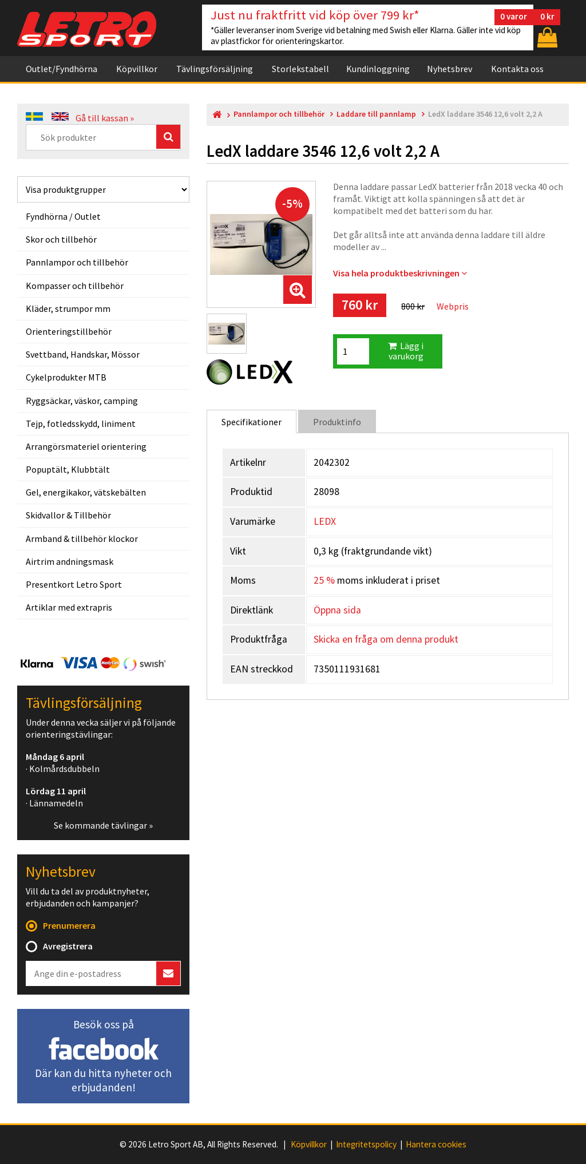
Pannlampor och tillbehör (77, 262)
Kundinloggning (378, 68)
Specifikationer (251, 421)
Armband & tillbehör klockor (82, 538)
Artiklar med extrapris (69, 607)
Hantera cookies (436, 1144)
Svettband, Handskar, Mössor (83, 354)
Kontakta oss (517, 68)
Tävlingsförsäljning (214, 68)
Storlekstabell (300, 68)
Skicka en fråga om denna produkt (386, 639)
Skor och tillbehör (61, 239)
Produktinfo (337, 421)
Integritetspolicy (366, 1144)
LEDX (325, 521)
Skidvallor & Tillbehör (68, 515)
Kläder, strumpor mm (68, 308)
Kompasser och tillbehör (75, 285)
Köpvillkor (136, 68)
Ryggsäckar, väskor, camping (82, 400)
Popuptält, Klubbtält (68, 469)
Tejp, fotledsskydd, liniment (81, 423)
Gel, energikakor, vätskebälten (86, 492)
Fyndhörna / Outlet (63, 216)
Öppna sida (337, 610)
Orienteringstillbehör (69, 331)
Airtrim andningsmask (69, 561)
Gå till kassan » (105, 118)
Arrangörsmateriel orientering (86, 446)
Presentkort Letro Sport (74, 584)
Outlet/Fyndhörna (61, 68)
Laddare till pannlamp (376, 114)
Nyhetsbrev (449, 68)
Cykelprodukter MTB (66, 377)
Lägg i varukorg (405, 351)
